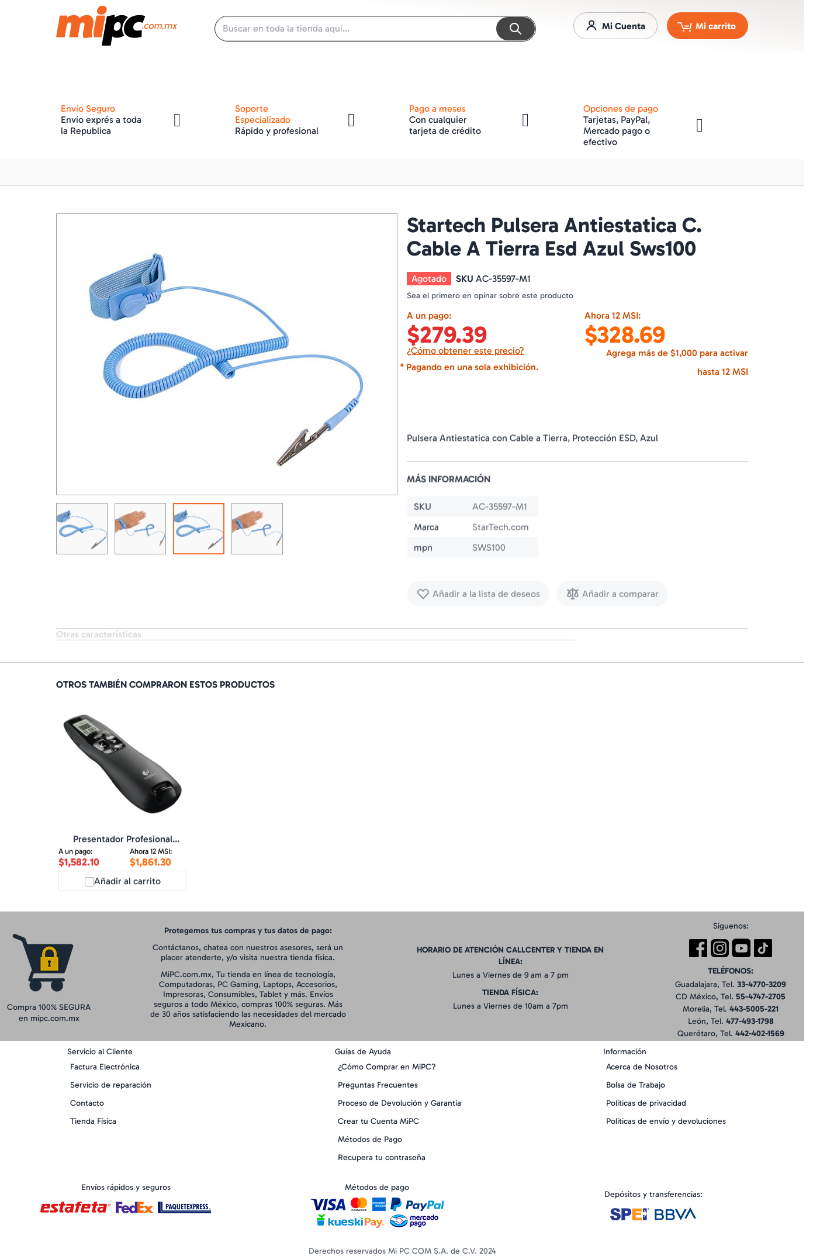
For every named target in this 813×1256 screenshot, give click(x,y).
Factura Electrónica (105, 1067)
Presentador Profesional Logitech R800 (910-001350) (122, 848)
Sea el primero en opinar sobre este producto (490, 296)
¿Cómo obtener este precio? (465, 350)
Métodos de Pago (370, 1139)
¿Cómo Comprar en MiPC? (387, 1067)
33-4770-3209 (761, 984)
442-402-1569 (759, 1033)
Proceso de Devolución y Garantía (399, 1103)
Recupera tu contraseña (381, 1157)
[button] (82, 532)
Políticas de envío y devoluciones (666, 1121)
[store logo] (116, 26)
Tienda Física (93, 1121)
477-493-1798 (750, 1021)
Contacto (87, 1103)
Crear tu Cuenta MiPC (378, 1121)
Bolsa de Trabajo (635, 1085)
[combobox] (375, 28)
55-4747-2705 (761, 997)
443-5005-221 (754, 1009)
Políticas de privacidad (646, 1103)
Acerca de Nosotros (641, 1067)
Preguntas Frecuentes (378, 1085)
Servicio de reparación (110, 1085)
